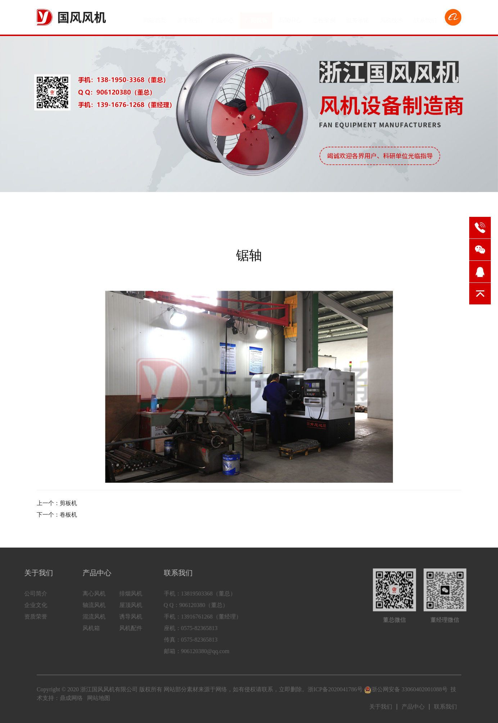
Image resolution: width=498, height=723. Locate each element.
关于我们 (188, 17)
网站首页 (154, 17)
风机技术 (391, 17)
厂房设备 (256, 17)
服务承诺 (357, 17)
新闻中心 (290, 17)
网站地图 (98, 698)
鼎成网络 (71, 698)
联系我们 (425, 17)
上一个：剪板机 (57, 503)
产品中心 (222, 17)
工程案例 (323, 17)
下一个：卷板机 (57, 515)
